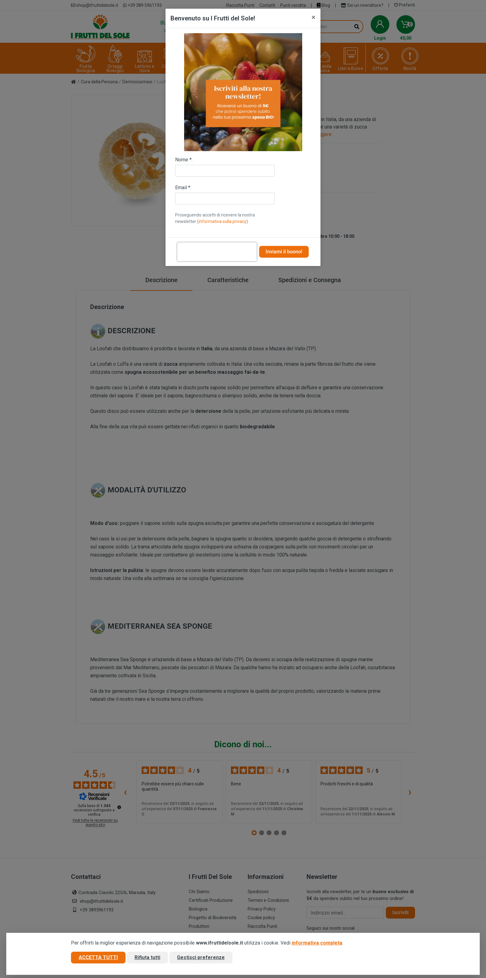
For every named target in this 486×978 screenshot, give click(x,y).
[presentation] (217, 251)
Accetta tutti (98, 957)
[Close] (313, 17)
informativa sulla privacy (222, 221)
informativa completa (317, 943)
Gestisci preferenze (201, 957)
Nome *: (183, 160)
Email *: (183, 187)
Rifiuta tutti (147, 957)
